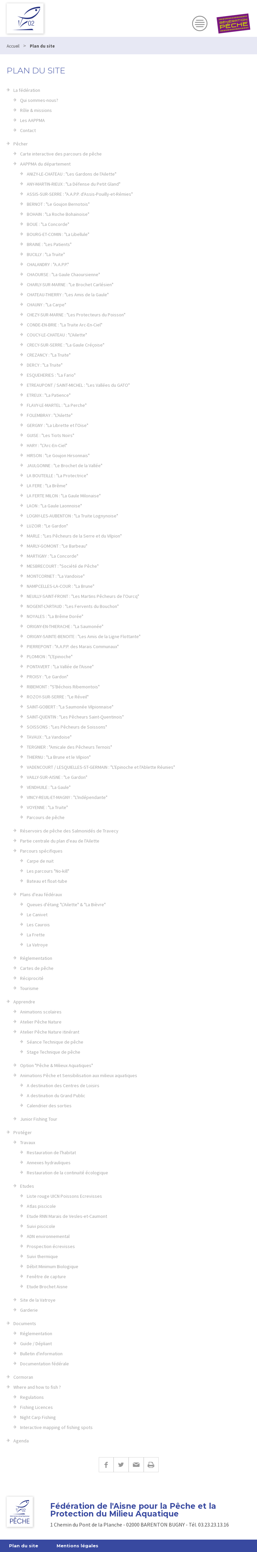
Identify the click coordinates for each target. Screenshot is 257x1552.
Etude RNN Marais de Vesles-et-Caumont (67, 1216)
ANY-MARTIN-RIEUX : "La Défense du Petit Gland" (73, 184)
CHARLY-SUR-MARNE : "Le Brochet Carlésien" (70, 285)
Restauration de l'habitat (51, 1153)
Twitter (120, 1464)
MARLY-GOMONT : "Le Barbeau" (57, 546)
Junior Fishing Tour (38, 1119)
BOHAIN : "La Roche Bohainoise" (58, 214)
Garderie (29, 1310)
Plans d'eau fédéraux (41, 894)
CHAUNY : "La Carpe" (46, 305)
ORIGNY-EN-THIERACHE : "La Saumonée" (65, 626)
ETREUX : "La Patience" (49, 395)
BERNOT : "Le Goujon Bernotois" (58, 204)
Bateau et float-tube (47, 881)
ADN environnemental (48, 1236)
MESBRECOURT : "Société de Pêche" (63, 566)
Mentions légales (77, 1545)
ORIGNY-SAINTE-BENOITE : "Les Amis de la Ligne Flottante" (84, 636)
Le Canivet (37, 915)
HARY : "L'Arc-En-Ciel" (47, 445)
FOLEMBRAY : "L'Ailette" (50, 415)
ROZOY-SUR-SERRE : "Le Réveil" (58, 697)
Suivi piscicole (41, 1226)
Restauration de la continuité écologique (67, 1173)
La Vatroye (37, 945)
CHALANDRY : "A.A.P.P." (48, 264)
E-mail (136, 1464)
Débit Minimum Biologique (52, 1266)
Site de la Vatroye (38, 1300)
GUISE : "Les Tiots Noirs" (50, 435)
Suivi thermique (42, 1256)
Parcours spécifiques (41, 851)
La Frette (36, 935)
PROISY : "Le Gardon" (47, 677)
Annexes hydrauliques (49, 1163)
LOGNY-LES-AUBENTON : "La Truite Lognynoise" (72, 516)
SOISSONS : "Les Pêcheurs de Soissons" (67, 727)
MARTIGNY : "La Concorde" (52, 556)
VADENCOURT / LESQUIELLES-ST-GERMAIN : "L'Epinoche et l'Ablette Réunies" (101, 767)
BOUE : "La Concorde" (48, 224)
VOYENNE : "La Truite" (47, 807)
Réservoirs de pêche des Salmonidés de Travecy (69, 831)
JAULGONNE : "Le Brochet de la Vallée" (64, 465)
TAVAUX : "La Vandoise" (49, 737)
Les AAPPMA (32, 120)
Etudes (27, 1186)
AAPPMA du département (45, 164)
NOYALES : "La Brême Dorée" (55, 616)
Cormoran (23, 1377)
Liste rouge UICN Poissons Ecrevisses (64, 1196)
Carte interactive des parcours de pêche (61, 154)
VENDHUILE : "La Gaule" (49, 787)
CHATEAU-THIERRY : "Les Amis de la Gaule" (68, 295)
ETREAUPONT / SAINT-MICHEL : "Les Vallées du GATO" (78, 385)
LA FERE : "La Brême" (47, 486)
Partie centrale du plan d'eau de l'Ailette (59, 841)
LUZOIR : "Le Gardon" (47, 526)
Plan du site (23, 1545)
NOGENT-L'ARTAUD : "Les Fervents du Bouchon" (73, 606)
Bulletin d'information (41, 1354)
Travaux (27, 1142)
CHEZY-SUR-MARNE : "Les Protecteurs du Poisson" (76, 315)
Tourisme (29, 988)
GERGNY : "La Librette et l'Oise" (57, 425)
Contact (28, 130)
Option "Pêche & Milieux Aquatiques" (56, 1065)
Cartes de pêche (37, 968)
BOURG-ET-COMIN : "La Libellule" (58, 234)
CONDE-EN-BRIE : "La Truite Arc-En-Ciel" (64, 325)
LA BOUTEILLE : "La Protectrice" (57, 476)
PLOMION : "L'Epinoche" (50, 657)
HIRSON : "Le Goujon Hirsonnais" (58, 455)
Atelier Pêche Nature (41, 1022)
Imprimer (151, 1464)
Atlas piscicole (41, 1206)
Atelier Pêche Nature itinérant (49, 1032)
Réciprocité (32, 978)
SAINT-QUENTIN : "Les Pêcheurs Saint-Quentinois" (75, 717)
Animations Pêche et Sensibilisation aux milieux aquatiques (78, 1075)
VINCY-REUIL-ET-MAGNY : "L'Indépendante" (67, 797)
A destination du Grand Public (56, 1096)
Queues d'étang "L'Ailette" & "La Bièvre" (66, 905)
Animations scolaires (41, 1012)
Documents (24, 1323)
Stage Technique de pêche (53, 1052)
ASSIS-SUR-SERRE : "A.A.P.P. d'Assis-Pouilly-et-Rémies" (80, 194)
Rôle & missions (36, 110)
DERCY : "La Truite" (45, 365)
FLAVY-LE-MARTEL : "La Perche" (57, 405)
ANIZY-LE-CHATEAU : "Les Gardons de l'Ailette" (71, 174)
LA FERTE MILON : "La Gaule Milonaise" (64, 496)
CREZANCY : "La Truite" (49, 355)
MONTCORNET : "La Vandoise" (56, 576)
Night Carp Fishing (38, 1417)
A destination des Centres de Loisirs (63, 1085)
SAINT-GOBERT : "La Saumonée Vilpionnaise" (70, 707)
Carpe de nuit (40, 861)
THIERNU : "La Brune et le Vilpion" (59, 757)
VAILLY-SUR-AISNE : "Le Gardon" (57, 777)
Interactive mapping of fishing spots (56, 1427)
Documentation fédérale (44, 1364)
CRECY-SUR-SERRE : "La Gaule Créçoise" (65, 345)
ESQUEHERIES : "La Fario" (51, 375)
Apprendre (24, 1002)
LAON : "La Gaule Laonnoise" (54, 506)
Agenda (21, 1441)
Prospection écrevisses (51, 1246)
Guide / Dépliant (36, 1344)
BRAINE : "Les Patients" (49, 244)
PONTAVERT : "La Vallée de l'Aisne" (60, 667)
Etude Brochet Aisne (47, 1287)
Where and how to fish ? (37, 1387)
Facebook (106, 1464)
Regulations (32, 1397)
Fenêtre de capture (46, 1277)
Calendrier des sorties (49, 1106)
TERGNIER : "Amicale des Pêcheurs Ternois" (69, 747)
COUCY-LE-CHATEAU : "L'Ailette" (57, 335)
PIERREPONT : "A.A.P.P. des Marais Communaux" (73, 646)
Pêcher (20, 144)
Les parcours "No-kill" (48, 871)
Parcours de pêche (46, 817)
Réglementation (36, 958)
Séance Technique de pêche (55, 1042)
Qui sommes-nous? (39, 100)
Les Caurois (38, 925)
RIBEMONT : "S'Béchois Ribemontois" (63, 687)
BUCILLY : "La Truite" (46, 254)
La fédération (26, 90)
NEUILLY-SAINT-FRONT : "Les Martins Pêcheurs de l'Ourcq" (83, 596)
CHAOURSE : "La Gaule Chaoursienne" (63, 274)
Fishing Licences (36, 1407)
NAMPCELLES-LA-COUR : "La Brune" (60, 586)
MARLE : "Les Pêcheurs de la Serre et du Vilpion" (74, 536)
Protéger (22, 1132)
